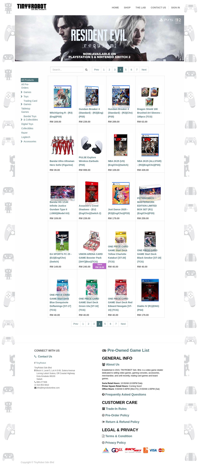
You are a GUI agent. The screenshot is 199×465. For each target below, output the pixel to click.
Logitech (25, 137)
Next (144, 69)
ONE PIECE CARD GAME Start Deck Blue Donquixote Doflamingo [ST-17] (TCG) (60, 302)
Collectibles (27, 128)
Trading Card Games (30, 103)
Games (27, 92)
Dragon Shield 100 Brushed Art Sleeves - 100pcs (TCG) (149, 113)
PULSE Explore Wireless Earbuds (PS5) (88, 161)
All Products (27, 80)
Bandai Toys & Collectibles (31, 118)
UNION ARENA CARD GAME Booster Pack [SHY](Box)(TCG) (91, 258)
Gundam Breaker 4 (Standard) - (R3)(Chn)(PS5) (120, 113)
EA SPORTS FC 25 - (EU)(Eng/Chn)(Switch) (61, 258)
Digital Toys (27, 124)
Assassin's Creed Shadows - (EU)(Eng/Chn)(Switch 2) (90, 209)
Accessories (30, 141)
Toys (26, 96)
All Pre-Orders (25, 86)
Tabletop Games (25, 110)
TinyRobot (41, 363)
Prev (96, 69)
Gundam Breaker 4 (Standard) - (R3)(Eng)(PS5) (91, 113)
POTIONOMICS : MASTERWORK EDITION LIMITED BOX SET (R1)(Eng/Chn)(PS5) (147, 206)
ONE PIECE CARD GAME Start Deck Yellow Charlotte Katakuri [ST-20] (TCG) (118, 254)
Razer (24, 132)
